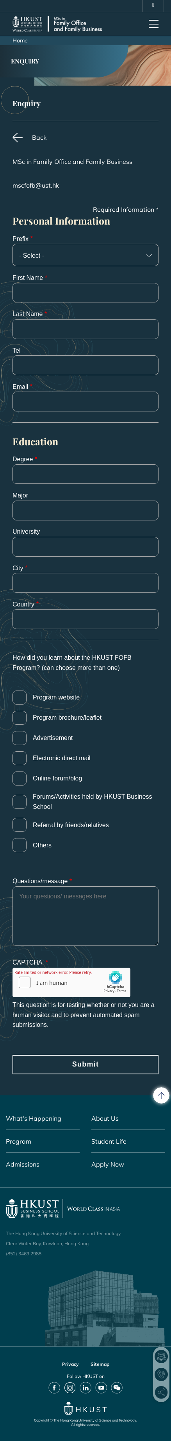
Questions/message (40, 881)
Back (39, 137)
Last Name (27, 314)
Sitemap (100, 1364)
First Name (27, 277)
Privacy (70, 1364)
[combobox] (85, 255)
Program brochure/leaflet (67, 717)
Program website (56, 697)
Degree (22, 459)
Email (20, 386)
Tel (16, 350)
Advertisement (53, 738)
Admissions (22, 1164)
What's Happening (33, 1118)
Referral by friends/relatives (71, 825)
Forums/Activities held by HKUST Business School (92, 801)
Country (23, 604)
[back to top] (161, 1095)
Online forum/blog (57, 778)
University (26, 531)
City (17, 568)
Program (18, 1141)
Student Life (108, 1141)
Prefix (20, 238)
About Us (105, 1118)
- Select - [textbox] (31, 255)
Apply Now (107, 1164)
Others (42, 845)
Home (20, 40)
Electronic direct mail (62, 758)
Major (20, 495)
